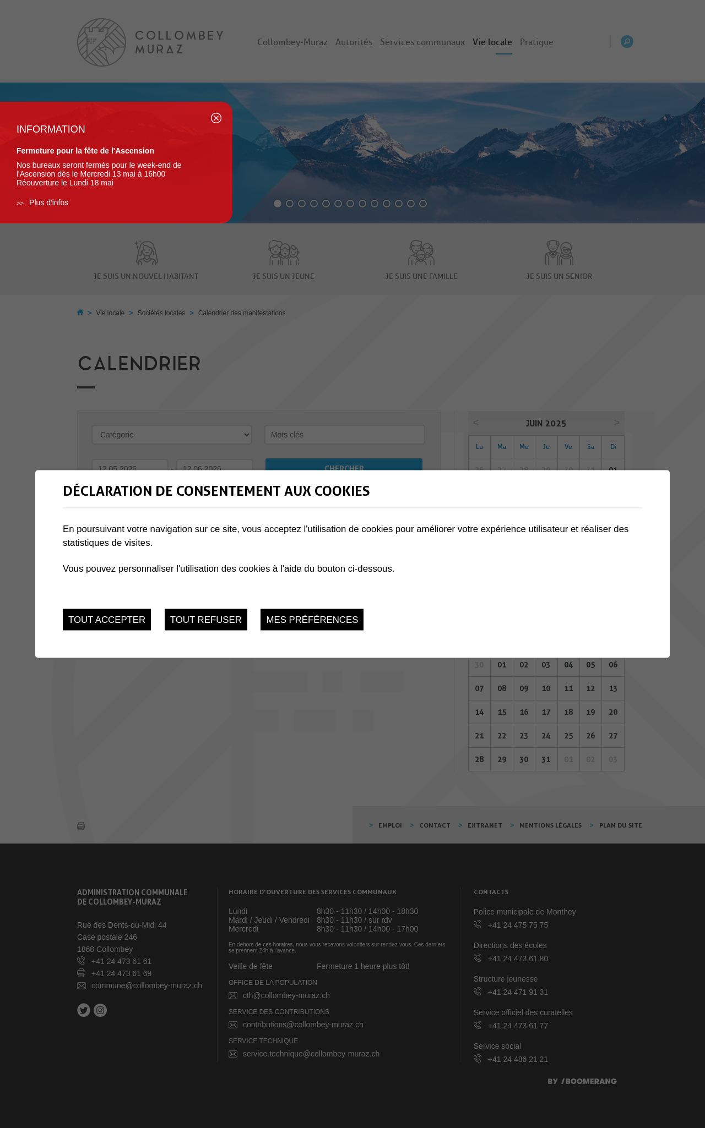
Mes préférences (312, 619)
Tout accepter (106, 619)
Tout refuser (206, 619)
